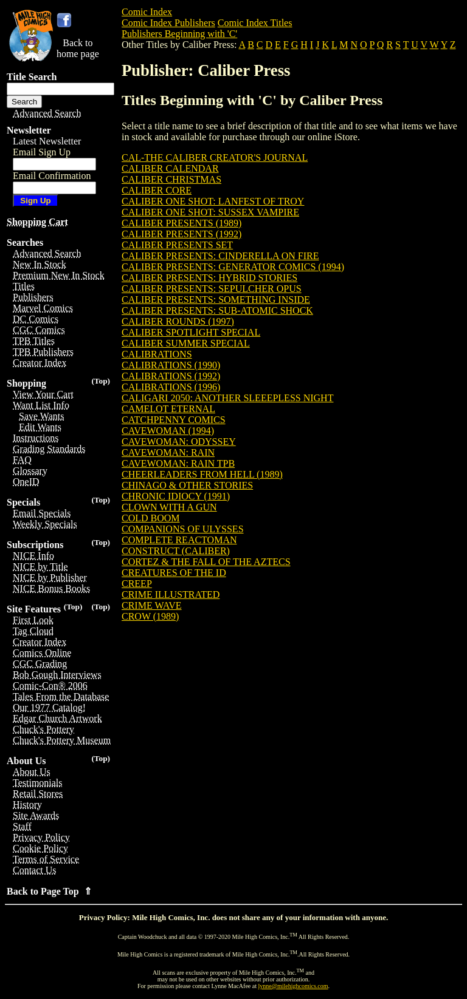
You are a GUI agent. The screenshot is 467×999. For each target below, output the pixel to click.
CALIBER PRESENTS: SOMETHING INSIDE (216, 299)
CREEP (137, 583)
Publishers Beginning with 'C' (179, 34)
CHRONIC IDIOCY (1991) (176, 496)
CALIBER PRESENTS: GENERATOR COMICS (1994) (233, 267)
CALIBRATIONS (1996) (171, 387)
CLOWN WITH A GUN (169, 507)
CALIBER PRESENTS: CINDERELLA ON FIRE (220, 256)
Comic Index (147, 12)
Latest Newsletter (47, 141)
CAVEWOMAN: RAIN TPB (178, 463)
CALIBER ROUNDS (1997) (178, 321)
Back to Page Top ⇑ (49, 891)
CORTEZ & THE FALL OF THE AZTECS (206, 562)
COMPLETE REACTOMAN (179, 540)
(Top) (100, 380)
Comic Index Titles (255, 23)
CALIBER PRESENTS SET (177, 245)
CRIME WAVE (152, 605)
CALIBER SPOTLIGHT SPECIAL (191, 332)
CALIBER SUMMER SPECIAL (186, 343)
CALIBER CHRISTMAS (171, 179)
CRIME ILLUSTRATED (171, 594)
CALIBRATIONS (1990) (171, 365)
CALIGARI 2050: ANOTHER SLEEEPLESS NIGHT (227, 398)
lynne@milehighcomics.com (293, 986)
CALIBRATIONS (157, 354)
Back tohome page (78, 48)
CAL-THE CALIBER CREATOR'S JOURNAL (215, 157)
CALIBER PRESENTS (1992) (181, 234)
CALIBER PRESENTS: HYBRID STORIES (209, 278)
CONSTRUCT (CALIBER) (176, 551)
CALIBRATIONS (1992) (171, 376)
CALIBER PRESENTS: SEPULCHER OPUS (212, 288)
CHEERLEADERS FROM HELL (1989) (202, 474)
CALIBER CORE (157, 190)
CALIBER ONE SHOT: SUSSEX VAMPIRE (210, 212)
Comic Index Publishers (168, 23)
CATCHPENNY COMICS (174, 420)
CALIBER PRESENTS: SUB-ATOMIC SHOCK (217, 310)
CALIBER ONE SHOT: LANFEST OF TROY (213, 201)
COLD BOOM (151, 518)
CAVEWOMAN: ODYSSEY (179, 441)
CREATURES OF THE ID (174, 572)
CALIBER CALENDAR (170, 168)
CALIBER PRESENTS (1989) (181, 223)
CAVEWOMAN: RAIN (168, 452)
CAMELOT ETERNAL (168, 409)
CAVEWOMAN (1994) (168, 430)
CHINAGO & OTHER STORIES (187, 485)
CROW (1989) (150, 616)
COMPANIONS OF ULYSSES (183, 529)
